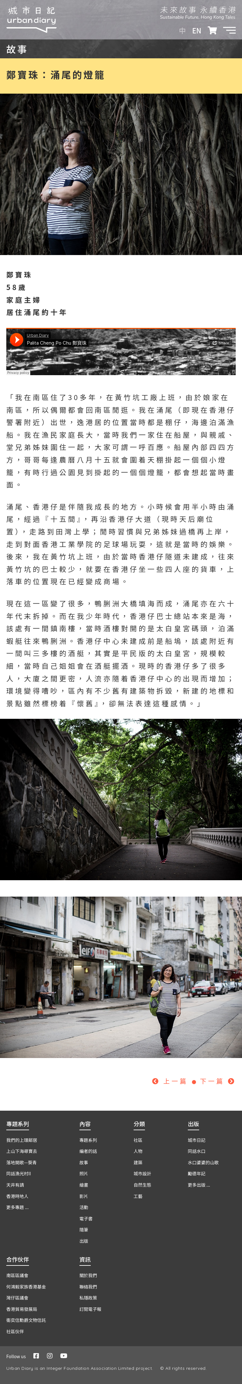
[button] (229, 30)
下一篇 (218, 1080)
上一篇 (171, 1080)
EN (196, 30)
